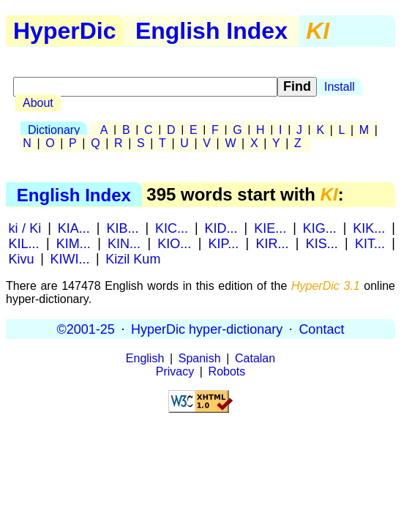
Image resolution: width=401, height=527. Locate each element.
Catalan (255, 358)
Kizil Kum (132, 258)
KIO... (174, 243)
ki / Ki (25, 227)
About (38, 103)
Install (339, 87)
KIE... (270, 227)
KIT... (370, 243)
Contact (321, 328)
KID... (221, 227)
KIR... (272, 243)
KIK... (369, 227)
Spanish (200, 358)
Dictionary (54, 130)
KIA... (74, 227)
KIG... (320, 227)
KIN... (124, 243)
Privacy (175, 371)
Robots (227, 371)
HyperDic (64, 31)
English (145, 358)
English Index (211, 31)
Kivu (21, 258)
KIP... (224, 243)
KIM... (73, 243)
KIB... (122, 227)
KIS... (322, 243)
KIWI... (69, 258)
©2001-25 (86, 328)
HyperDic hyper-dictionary (206, 328)
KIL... (24, 243)
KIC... (171, 227)
